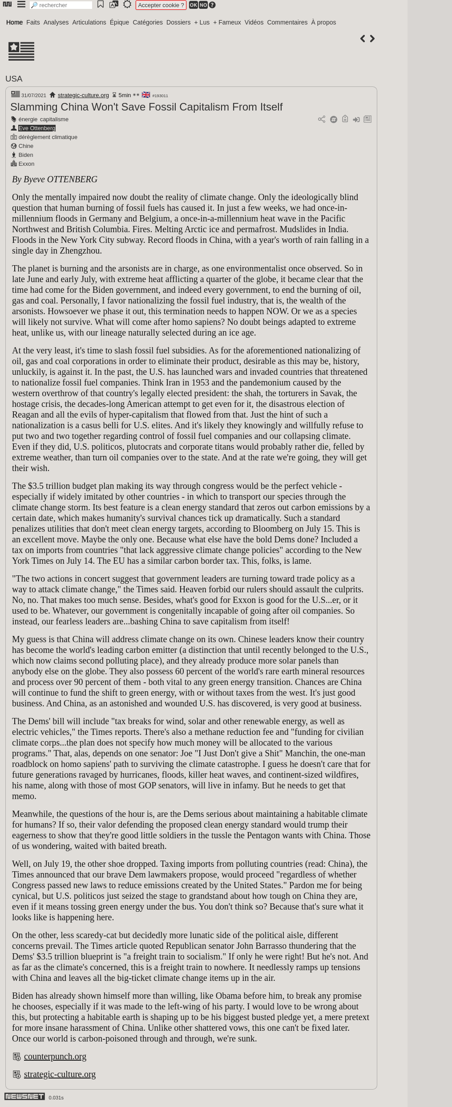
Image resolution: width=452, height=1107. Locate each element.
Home (14, 22)
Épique (119, 22)
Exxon (27, 163)
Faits (33, 22)
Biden (26, 155)
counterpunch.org (55, 1056)
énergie (28, 119)
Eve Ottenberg (37, 128)
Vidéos (254, 22)
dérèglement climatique (48, 137)
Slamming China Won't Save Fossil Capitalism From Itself (146, 107)
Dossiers (178, 22)
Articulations (89, 22)
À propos (323, 22)
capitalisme (54, 119)
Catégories (148, 22)
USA (13, 78)
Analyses (56, 22)
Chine (26, 146)
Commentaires (287, 22)
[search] (61, 5)
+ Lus (202, 22)
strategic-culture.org (83, 95)
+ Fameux (227, 22)
